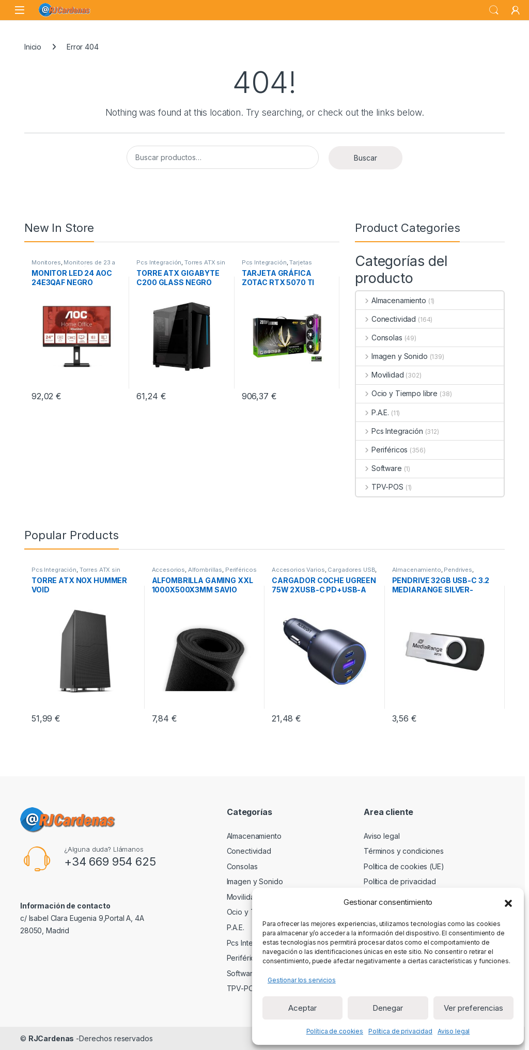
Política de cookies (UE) (404, 866)
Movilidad (380, 374)
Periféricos (382, 449)
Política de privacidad (400, 1031)
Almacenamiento (391, 300)
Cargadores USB (351, 569)
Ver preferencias (473, 1008)
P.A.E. (372, 412)
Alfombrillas (205, 569)
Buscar (365, 157)
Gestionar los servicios (302, 980)
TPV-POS (379, 486)
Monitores (46, 262)
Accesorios (168, 569)
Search (494, 10)
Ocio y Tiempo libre (397, 393)
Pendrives (458, 569)
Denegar (387, 1008)
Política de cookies (334, 1031)
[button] (508, 902)
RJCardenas (51, 1038)
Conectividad (386, 319)
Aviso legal (454, 1031)
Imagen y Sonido (392, 356)
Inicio (32, 46)
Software (379, 468)
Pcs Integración (158, 262)
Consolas (379, 337)
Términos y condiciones (404, 851)
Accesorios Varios (298, 569)
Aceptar (302, 1008)
